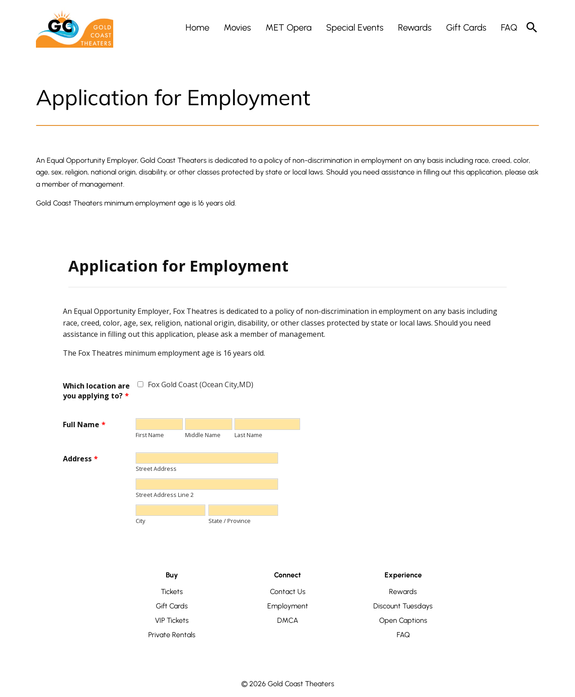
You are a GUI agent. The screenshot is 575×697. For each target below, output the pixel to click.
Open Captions (403, 620)
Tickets (172, 591)
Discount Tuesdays (403, 606)
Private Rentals (171, 634)
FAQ (403, 634)
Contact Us (287, 591)
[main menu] (352, 27)
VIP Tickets (172, 620)
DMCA (287, 620)
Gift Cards (172, 606)
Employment (287, 606)
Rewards (403, 591)
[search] (532, 27)
